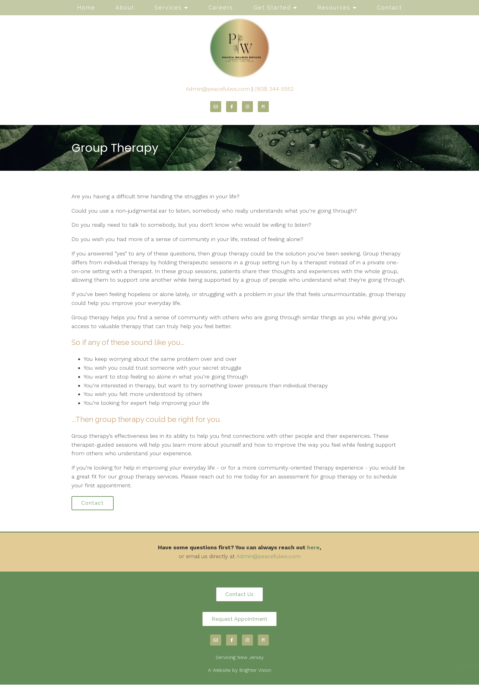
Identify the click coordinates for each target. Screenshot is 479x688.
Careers (220, 7)
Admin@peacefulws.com (218, 89)
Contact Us (239, 596)
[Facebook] (231, 106)
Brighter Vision (255, 673)
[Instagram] (247, 106)
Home (86, 7)
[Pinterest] (263, 106)
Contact (389, 7)
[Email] (215, 106)
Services (168, 7)
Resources (333, 7)
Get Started (272, 7)
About (124, 7)
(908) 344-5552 (274, 89)
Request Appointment (240, 621)
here (313, 548)
